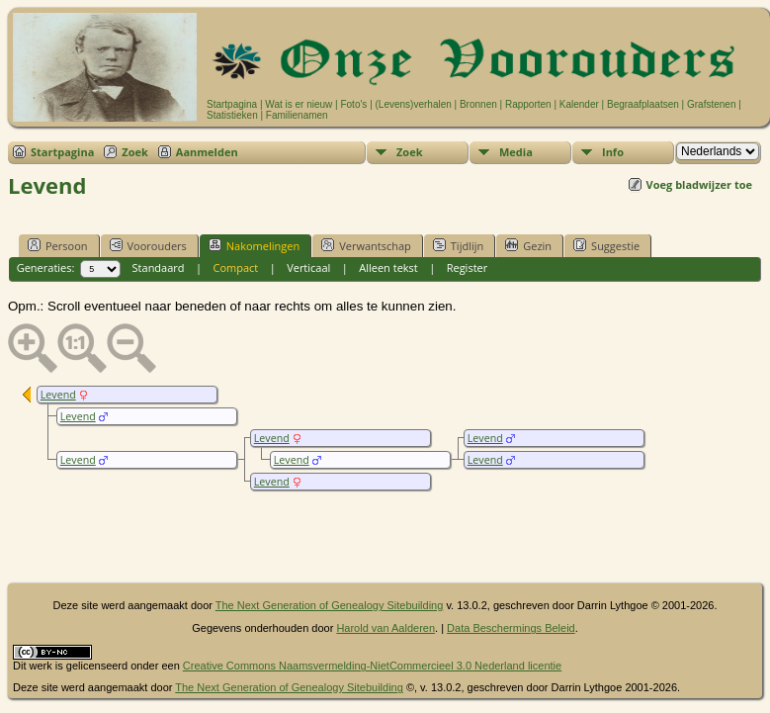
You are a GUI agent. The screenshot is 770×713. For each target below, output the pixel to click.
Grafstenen (711, 104)
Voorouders (148, 245)
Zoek (135, 151)
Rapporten (528, 104)
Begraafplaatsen (643, 104)
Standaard (158, 267)
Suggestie (606, 245)
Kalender (579, 104)
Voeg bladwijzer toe (699, 184)
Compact (235, 267)
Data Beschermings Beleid (511, 628)
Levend (58, 394)
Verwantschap (366, 245)
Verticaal (308, 267)
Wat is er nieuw (298, 104)
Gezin (528, 245)
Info (613, 151)
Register (467, 267)
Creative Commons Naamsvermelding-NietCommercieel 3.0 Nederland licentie (372, 665)
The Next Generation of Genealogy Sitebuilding (329, 605)
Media (516, 151)
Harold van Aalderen (385, 628)
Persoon (58, 245)
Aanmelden (207, 151)
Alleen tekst (388, 267)
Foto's (353, 104)
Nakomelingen (254, 245)
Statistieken (232, 115)
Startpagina (232, 104)
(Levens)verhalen (414, 104)
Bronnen (478, 104)
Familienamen (297, 115)
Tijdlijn (458, 245)
